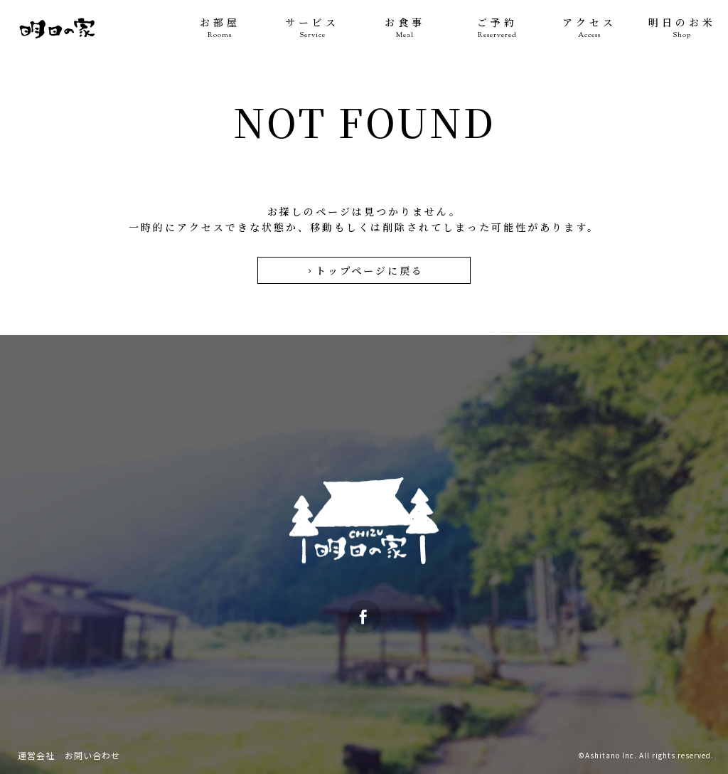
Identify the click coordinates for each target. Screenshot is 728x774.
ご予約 (497, 28)
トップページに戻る (364, 270)
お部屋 (219, 28)
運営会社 (36, 755)
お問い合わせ (92, 755)
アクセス (589, 28)
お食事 (404, 28)
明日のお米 (682, 28)
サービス (312, 28)
